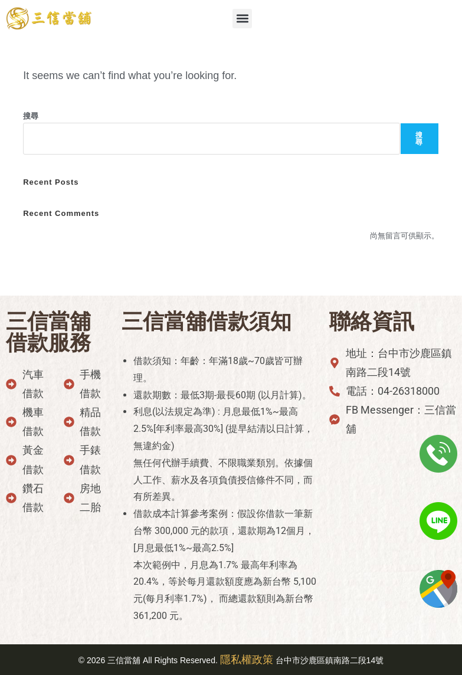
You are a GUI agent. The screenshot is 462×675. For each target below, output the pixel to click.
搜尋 (30, 116)
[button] (242, 18)
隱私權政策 (246, 660)
